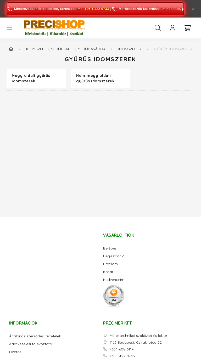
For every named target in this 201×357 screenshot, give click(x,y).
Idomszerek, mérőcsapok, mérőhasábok (65, 49)
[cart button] (187, 28)
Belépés (110, 248)
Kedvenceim (113, 279)
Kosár (108, 272)
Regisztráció (114, 256)
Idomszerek (129, 49)
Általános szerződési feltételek (35, 336)
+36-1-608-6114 (121, 349)
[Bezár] (193, 9)
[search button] (158, 28)
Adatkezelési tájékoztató (30, 344)
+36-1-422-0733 (97, 9)
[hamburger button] (9, 28)
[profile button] (172, 28)
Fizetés (15, 352)
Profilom (110, 264)
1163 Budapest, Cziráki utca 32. (136, 342)
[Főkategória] (11, 49)
